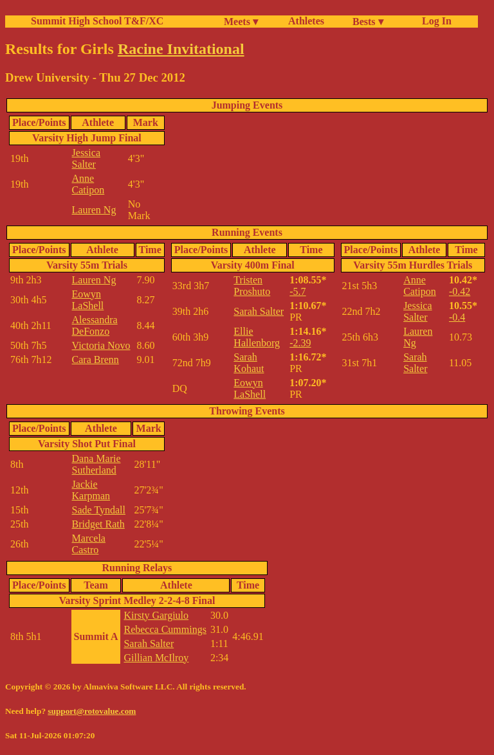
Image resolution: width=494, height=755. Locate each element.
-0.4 (457, 317)
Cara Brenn (95, 359)
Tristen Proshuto (251, 285)
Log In (434, 20)
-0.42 (459, 291)
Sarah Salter (258, 311)
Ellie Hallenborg (256, 337)
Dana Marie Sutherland (96, 464)
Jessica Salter (86, 158)
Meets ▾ (241, 21)
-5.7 (297, 291)
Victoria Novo (101, 345)
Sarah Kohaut (248, 362)
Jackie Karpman (91, 490)
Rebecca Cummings (165, 629)
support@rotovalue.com (92, 711)
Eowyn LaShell (88, 300)
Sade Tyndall (98, 509)
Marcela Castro (88, 544)
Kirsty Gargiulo (156, 615)
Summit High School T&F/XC (97, 20)
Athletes (306, 20)
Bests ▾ (367, 21)
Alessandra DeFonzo (95, 325)
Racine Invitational (181, 48)
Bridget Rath (98, 524)
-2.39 (300, 342)
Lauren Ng (94, 209)
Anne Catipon (88, 184)
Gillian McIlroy (156, 657)
